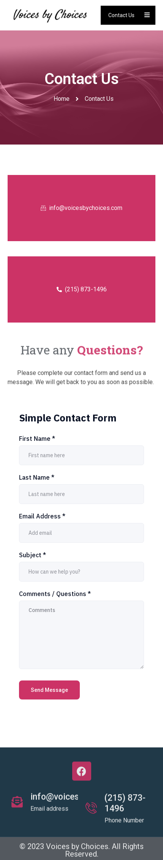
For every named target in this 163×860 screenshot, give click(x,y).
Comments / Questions (55, 594)
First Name (37, 438)
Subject (32, 555)
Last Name (36, 477)
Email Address (42, 516)
